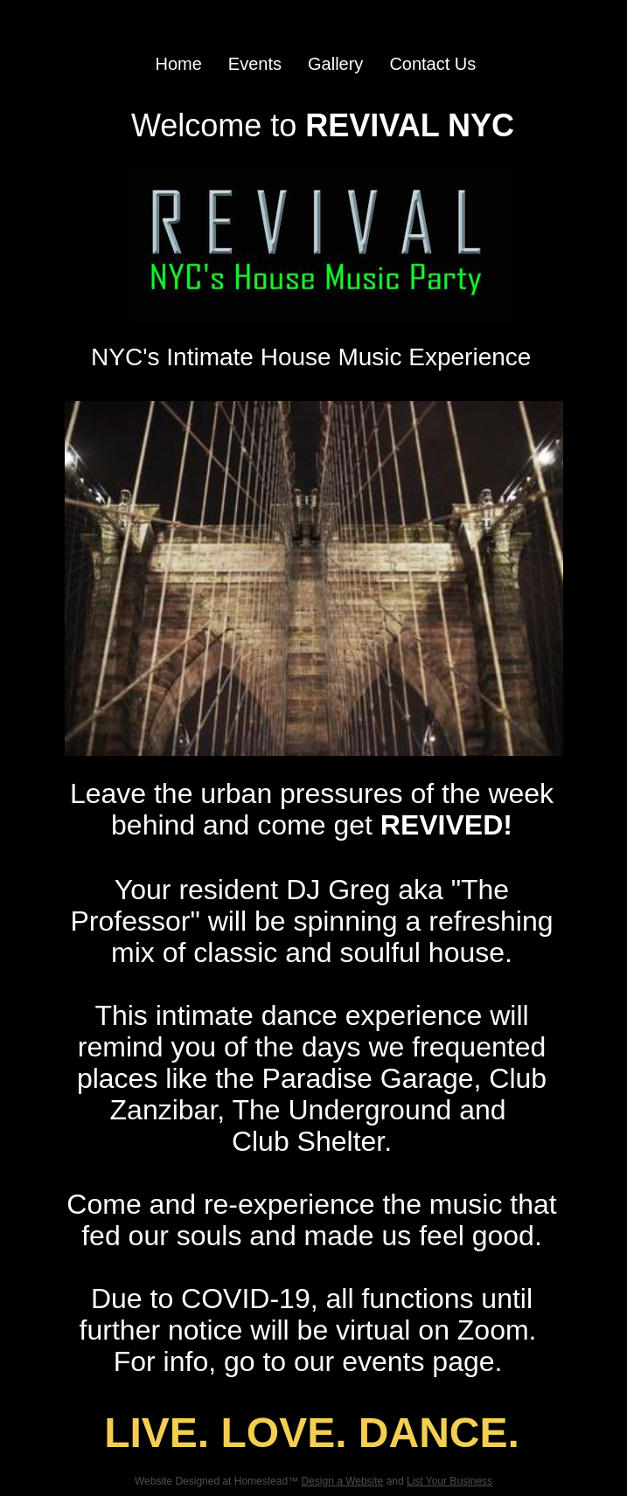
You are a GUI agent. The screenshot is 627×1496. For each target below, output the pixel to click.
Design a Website (342, 1481)
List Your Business (449, 1481)
